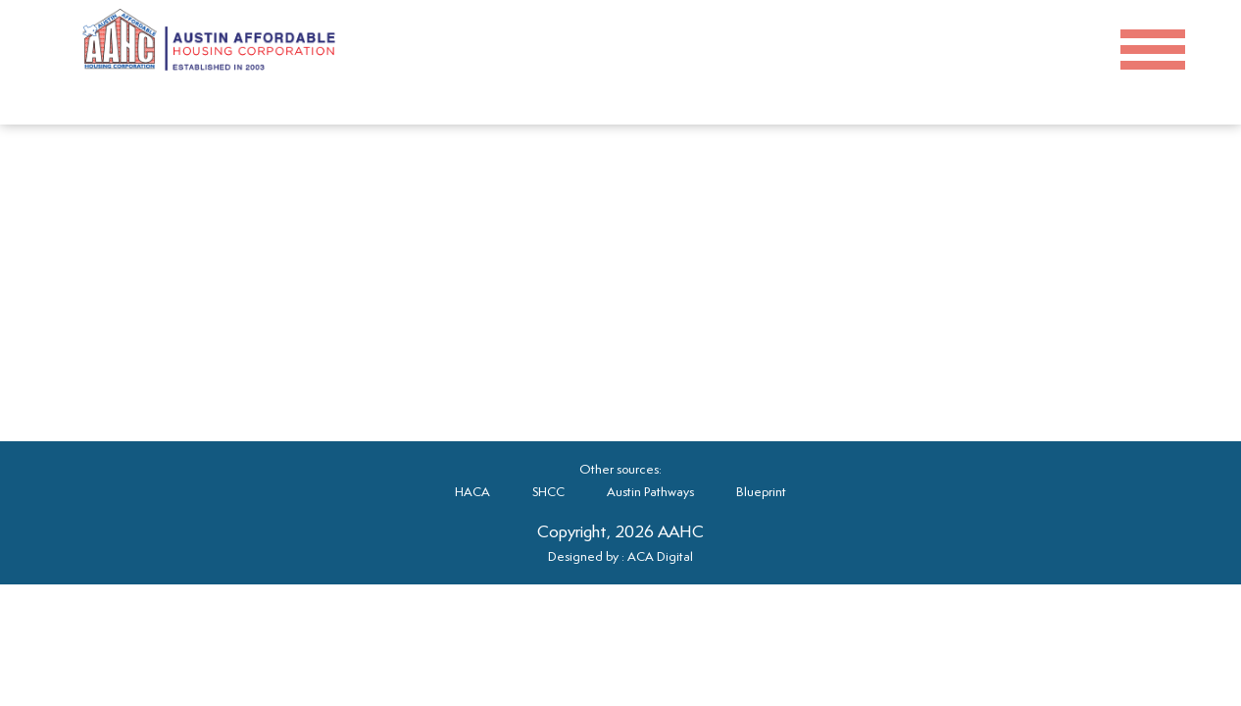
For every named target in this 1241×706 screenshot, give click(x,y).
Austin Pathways (650, 491)
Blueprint (761, 491)
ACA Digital (660, 556)
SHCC (548, 491)
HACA (472, 491)
